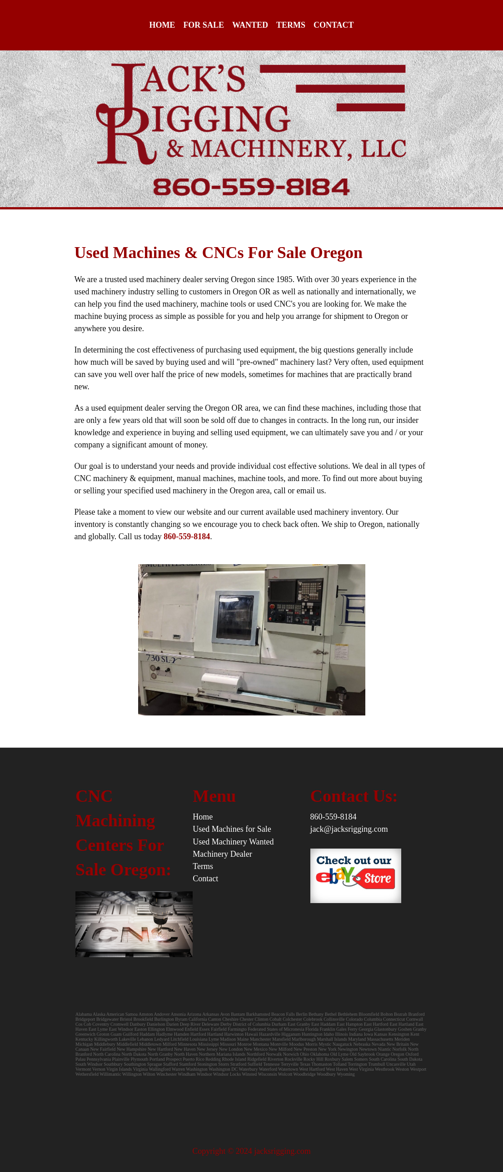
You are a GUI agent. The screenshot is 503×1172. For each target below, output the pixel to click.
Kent (414, 1034)
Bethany (316, 1014)
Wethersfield (87, 1074)
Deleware (210, 1024)
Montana (261, 1044)
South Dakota (410, 1059)
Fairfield (218, 1029)
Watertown (288, 1069)
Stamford (187, 1064)
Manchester (260, 1039)
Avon (224, 1014)
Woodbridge (305, 1074)
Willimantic (110, 1074)
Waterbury (248, 1069)
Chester (246, 1019)
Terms (290, 25)
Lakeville (127, 1039)
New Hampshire (131, 1049)
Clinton (261, 1019)
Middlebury (104, 1044)
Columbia (373, 1019)
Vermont (83, 1069)
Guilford (130, 1034)
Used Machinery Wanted (233, 841)
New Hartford (160, 1049)
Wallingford (159, 1069)
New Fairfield (103, 1049)
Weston (402, 1069)
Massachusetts (380, 1039)
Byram (181, 1019)
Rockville (293, 1059)
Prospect (173, 1059)
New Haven (184, 1049)
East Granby (299, 1024)
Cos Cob (83, 1024)
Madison (228, 1039)
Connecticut (394, 1019)
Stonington (207, 1064)
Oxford (411, 1054)
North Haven (186, 1054)
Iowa (368, 1034)
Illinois (341, 1034)
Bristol (126, 1019)
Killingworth (106, 1039)
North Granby (160, 1054)
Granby (420, 1029)
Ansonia (178, 1014)
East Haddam (323, 1024)
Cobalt (275, 1019)
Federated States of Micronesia (276, 1029)
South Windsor (89, 1064)
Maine (243, 1039)
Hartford (198, 1034)
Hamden (181, 1034)
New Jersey (207, 1049)
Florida (312, 1029)
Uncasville (396, 1064)
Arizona (194, 1014)
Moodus (296, 1044)
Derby (226, 1024)
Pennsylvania (99, 1059)
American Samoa (122, 1014)
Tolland (339, 1064)
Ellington (156, 1029)
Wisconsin (267, 1074)
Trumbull (376, 1064)
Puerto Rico (193, 1059)
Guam (115, 1034)
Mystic (325, 1044)
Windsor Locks (227, 1074)
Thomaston (321, 1064)
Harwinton (234, 1034)
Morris (311, 1044)
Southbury (113, 1064)
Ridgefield (256, 1059)
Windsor (204, 1074)
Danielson (156, 1024)
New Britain (398, 1044)
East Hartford (376, 1024)
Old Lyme (339, 1054)
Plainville (120, 1059)
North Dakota (133, 1054)
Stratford (238, 1064)
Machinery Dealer (222, 854)
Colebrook (312, 1019)
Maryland (357, 1039)
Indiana (356, 1034)
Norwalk (274, 1054)
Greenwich (85, 1034)
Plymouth (139, 1059)
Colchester (292, 1019)
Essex (204, 1029)
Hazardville (269, 1034)
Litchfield (179, 1039)
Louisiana (198, 1039)
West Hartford (312, 1069)
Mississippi (208, 1044)
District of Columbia (251, 1024)
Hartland (215, 1034)
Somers (361, 1059)
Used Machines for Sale (232, 829)
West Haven (337, 1069)
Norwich (291, 1054)
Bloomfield (369, 1014)
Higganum (291, 1034)
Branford (416, 1014)
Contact (334, 25)
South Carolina (382, 1059)
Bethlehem (348, 1014)
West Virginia (361, 1069)
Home (162, 25)
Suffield (255, 1064)
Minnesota (187, 1044)
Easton (140, 1029)
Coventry (100, 1024)
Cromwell (119, 1024)
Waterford (268, 1069)
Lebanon (145, 1039)
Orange (382, 1054)
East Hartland (401, 1024)
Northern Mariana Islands (222, 1054)
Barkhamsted (258, 1014)
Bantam (238, 1014)
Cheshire (230, 1019)
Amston (146, 1014)
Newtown (368, 1049)
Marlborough (304, 1039)
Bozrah (401, 1014)
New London (231, 1049)
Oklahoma (319, 1054)
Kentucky (84, 1039)
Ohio (304, 1054)
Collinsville (334, 1019)
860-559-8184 (333, 816)
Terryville (290, 1064)
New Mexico (256, 1049)
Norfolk (399, 1049)
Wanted (250, 25)
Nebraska (361, 1044)
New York (327, 1049)
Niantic (384, 1049)
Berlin (301, 1014)
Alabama (83, 1014)
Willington (132, 1074)
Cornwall (414, 1019)
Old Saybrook (362, 1054)
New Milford (281, 1049)
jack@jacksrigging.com (349, 829)
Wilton (149, 1074)
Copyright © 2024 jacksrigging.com (251, 1151)
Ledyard (161, 1039)
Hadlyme (164, 1034)
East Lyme (98, 1029)
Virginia (140, 1069)
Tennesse (271, 1064)
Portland (157, 1059)
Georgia (366, 1029)
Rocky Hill (314, 1059)
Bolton (386, 1014)
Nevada (379, 1044)
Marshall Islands (332, 1039)
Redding (213, 1059)
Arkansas (210, 1014)
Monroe (244, 1044)
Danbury (138, 1024)
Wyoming (345, 1074)
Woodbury (326, 1074)
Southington (135, 1064)
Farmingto (237, 1029)
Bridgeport (85, 1019)
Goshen (405, 1029)
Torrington (357, 1064)
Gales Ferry (347, 1029)
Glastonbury (385, 1029)
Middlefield (127, 1044)
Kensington (398, 1034)
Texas (305, 1064)
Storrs (223, 1064)
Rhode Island (234, 1059)
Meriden (402, 1039)
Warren (178, 1069)
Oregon (397, 1054)
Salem (348, 1059)
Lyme (214, 1039)
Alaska (99, 1014)
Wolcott (285, 1074)
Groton (102, 1034)
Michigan (84, 1044)
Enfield (191, 1029)
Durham (279, 1024)
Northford (256, 1054)
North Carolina (106, 1054)
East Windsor (121, 1029)
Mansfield (281, 1039)
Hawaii (251, 1034)
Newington (348, 1049)
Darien (172, 1024)
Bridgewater (107, 1019)
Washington (197, 1069)
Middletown (150, 1044)
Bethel (331, 1014)
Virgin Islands (119, 1069)
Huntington (312, 1034)
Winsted (249, 1074)
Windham (186, 1074)
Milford (170, 1044)
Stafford (170, 1064)
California (198, 1019)
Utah (411, 1064)
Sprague (154, 1064)
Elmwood (175, 1029)
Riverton (276, 1059)
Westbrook (384, 1069)
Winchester (166, 1074)
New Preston (305, 1049)
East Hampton (350, 1024)
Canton (214, 1019)
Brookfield (143, 1019)
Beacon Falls (283, 1014)
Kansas (380, 1034)
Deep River (190, 1024)
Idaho (329, 1034)
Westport (418, 1069)
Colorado (354, 1019)
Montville (279, 1044)
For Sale (203, 25)
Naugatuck (342, 1044)
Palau (80, 1059)
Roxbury (332, 1059)
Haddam (147, 1034)
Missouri (228, 1044)
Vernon (98, 1069)
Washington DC (223, 1069)
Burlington (164, 1019)
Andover (162, 1014)
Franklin (327, 1029)
